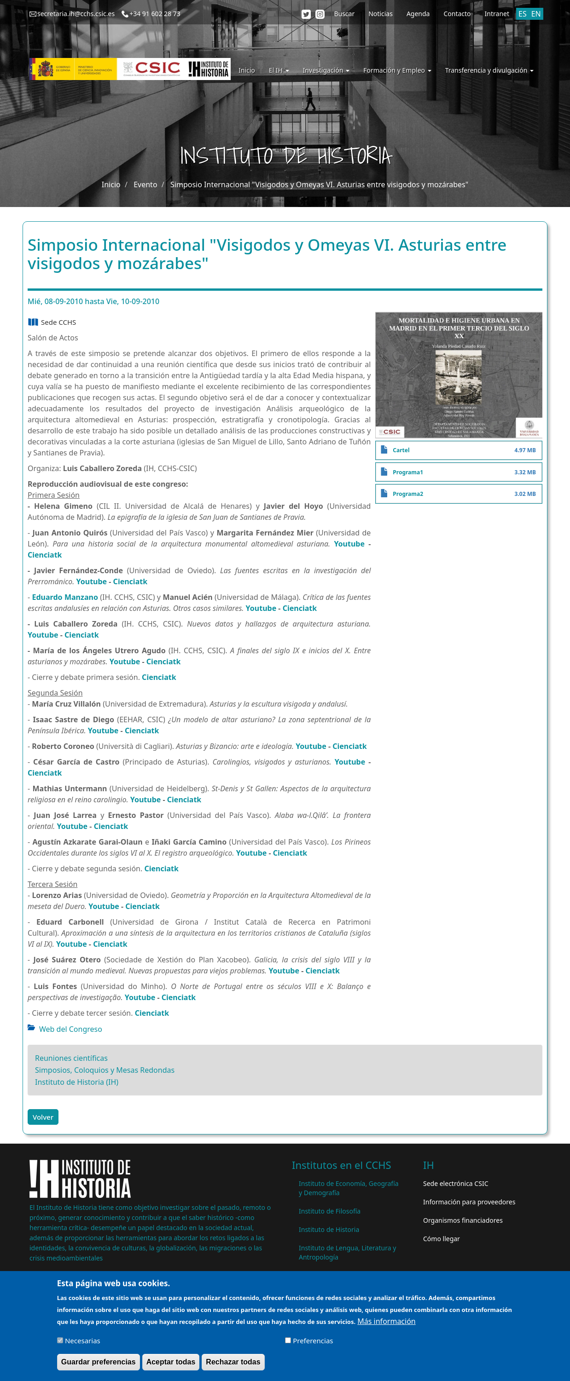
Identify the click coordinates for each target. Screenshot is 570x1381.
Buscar (344, 13)
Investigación (326, 70)
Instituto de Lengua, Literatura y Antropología (347, 1252)
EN (536, 14)
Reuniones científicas (71, 1058)
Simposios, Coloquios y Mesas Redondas (104, 1070)
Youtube (349, 544)
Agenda (418, 13)
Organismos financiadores (463, 1220)
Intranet (497, 13)
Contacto (457, 13)
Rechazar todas (233, 1362)
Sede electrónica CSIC (455, 1183)
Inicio (246, 70)
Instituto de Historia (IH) (76, 1082)
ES (522, 14)
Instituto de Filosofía (330, 1211)
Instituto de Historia (329, 1229)
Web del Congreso (70, 1029)
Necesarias (82, 1341)
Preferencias (313, 1341)
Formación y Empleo (397, 70)
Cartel (401, 450)
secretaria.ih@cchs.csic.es (76, 13)
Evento (145, 184)
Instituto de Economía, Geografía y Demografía (349, 1188)
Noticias (380, 13)
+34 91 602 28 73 (154, 13)
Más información (386, 1322)
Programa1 (408, 472)
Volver (43, 1117)
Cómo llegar (441, 1238)
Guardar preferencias (98, 1362)
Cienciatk (45, 555)
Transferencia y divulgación (489, 70)
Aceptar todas (171, 1362)
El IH (279, 70)
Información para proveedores (469, 1201)
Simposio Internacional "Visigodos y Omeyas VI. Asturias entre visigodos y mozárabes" (319, 184)
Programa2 (408, 494)
